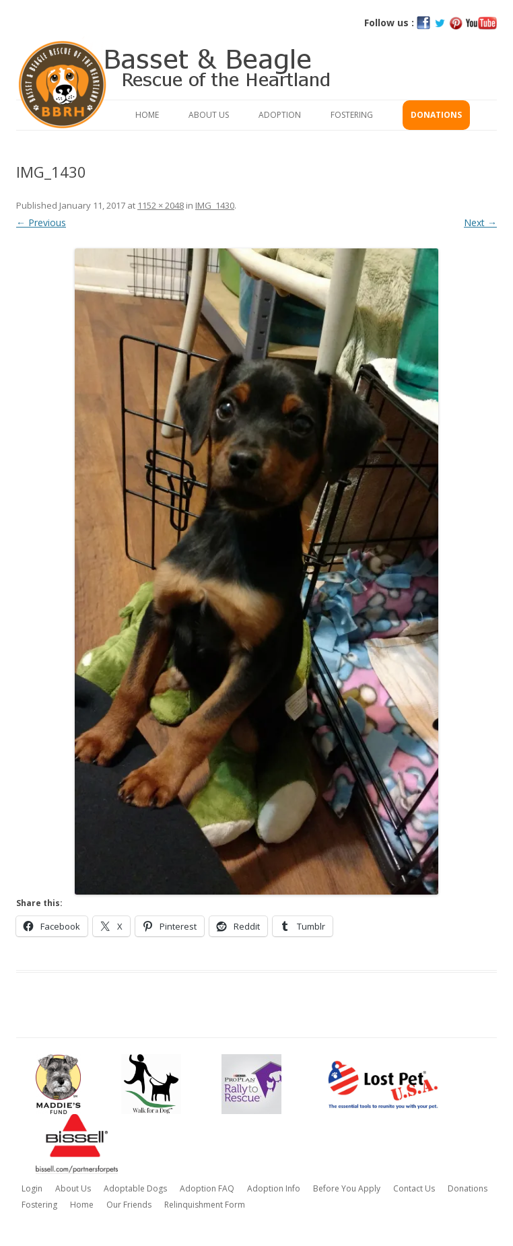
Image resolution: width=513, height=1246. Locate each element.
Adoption (280, 114)
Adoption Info (273, 1188)
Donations (436, 114)
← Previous (41, 222)
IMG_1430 (214, 205)
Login (32, 1188)
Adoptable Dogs (135, 1188)
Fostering (352, 114)
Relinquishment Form (204, 1204)
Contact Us (414, 1188)
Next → (480, 222)
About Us (209, 114)
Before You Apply (346, 1188)
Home (147, 114)
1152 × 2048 (160, 205)
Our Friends (128, 1204)
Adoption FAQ (207, 1188)
